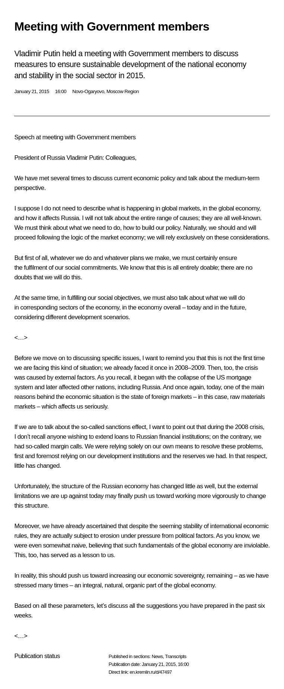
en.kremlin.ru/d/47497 (151, 672)
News (157, 656)
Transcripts (175, 656)
